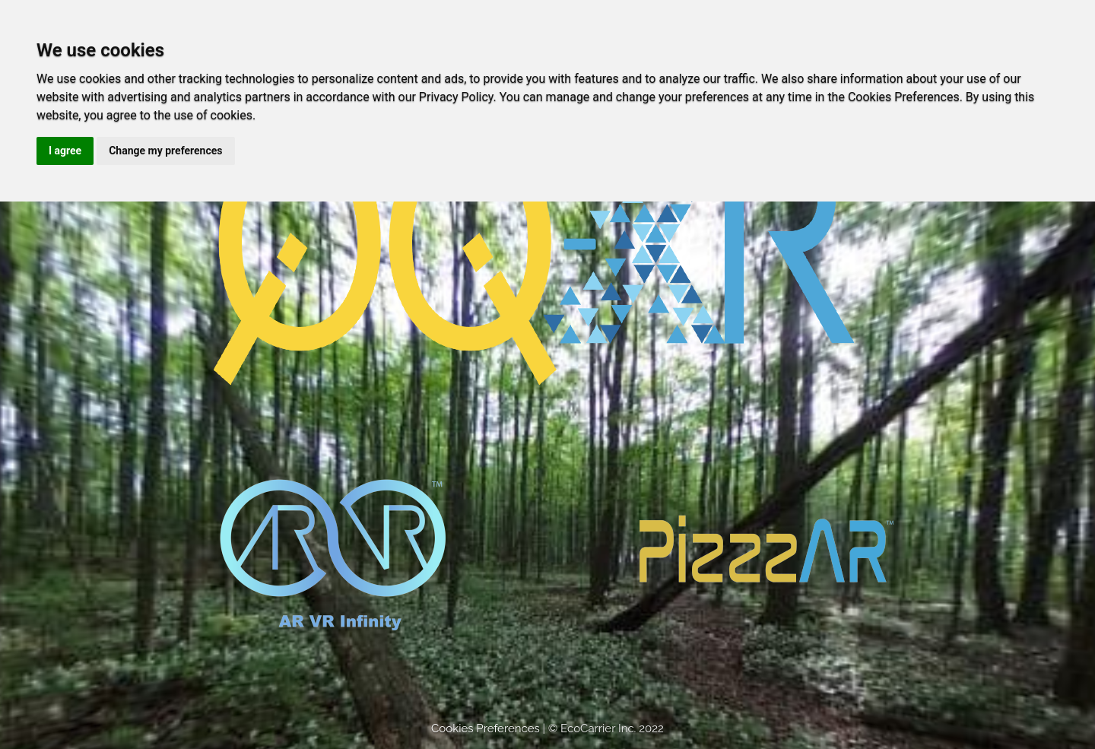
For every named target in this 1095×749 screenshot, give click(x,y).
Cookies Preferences (485, 728)
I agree (65, 150)
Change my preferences (165, 150)
